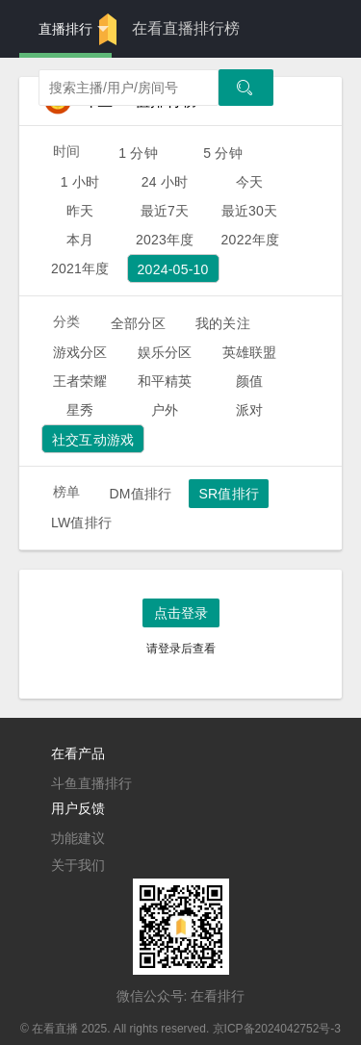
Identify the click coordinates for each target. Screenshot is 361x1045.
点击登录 (181, 613)
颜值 (249, 381)
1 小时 (80, 182)
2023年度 (165, 239)
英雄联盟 (249, 352)
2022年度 (250, 239)
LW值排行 (81, 522)
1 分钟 (138, 153)
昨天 (79, 210)
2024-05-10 (173, 269)
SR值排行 (228, 493)
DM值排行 (140, 493)
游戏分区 (80, 352)
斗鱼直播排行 (91, 783)
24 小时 (165, 182)
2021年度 (80, 268)
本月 (79, 239)
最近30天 (249, 210)
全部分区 (138, 323)
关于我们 (78, 865)
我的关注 (222, 323)
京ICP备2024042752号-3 (277, 1028)
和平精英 (165, 381)
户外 (164, 410)
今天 (249, 182)
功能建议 (78, 838)
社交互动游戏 (93, 439)
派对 (249, 410)
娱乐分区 (165, 352)
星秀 (79, 410)
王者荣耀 (80, 381)
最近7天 (165, 210)
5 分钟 (223, 153)
